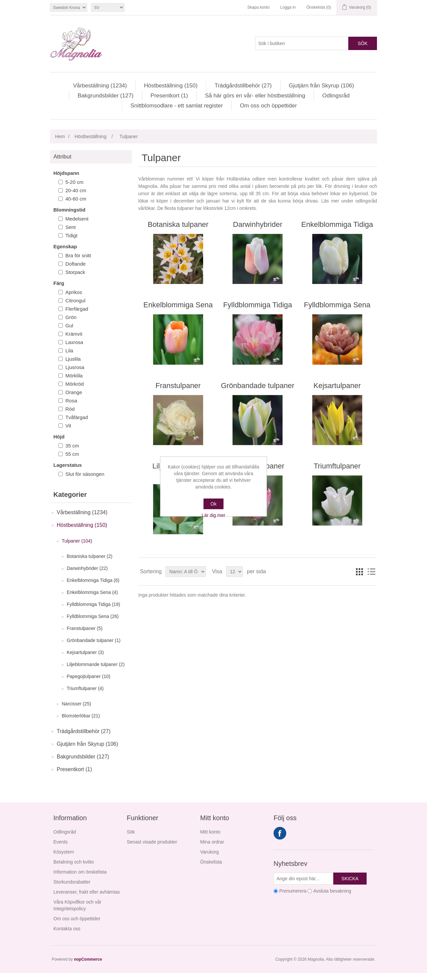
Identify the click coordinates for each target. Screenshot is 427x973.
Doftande (75, 264)
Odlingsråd (336, 95)
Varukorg (209, 852)
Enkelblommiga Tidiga (337, 224)
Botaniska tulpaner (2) (89, 556)
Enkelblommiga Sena (178, 305)
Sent (70, 227)
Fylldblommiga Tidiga (257, 305)
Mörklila (74, 375)
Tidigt (71, 235)
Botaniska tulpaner (178, 224)
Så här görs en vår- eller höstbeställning (255, 95)
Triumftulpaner (337, 466)
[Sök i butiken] (302, 43)
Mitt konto (210, 832)
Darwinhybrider (257, 224)
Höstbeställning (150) (171, 85)
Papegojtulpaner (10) (88, 676)
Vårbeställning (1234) (100, 85)
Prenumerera (293, 891)
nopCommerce (88, 959)
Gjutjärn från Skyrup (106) (321, 85)
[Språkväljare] (107, 7)
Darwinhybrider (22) (87, 568)
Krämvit (73, 334)
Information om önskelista (80, 872)
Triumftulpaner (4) (85, 688)
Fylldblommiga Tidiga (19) (93, 604)
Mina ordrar (212, 842)
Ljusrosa (74, 367)
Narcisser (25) (76, 703)
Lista (371, 571)
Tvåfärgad (76, 417)
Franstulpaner (178, 385)
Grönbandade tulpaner (257, 385)
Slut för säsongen (84, 474)
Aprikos (73, 292)
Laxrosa (74, 342)
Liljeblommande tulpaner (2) (96, 664)
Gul (69, 325)
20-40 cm (75, 190)
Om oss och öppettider (268, 105)
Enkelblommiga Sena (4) (92, 592)
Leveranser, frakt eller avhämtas (86, 892)
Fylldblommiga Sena (337, 305)
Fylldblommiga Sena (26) (93, 616)
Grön (70, 317)
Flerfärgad (76, 309)
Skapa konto (258, 7)
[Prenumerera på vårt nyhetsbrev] (304, 879)
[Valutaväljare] (68, 7)
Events (60, 842)
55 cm (72, 454)
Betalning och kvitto (73, 862)
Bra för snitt (78, 255)
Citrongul (75, 300)
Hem (60, 136)
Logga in (288, 7)
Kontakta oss (66, 928)
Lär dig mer (214, 515)
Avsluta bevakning (332, 891)
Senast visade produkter (152, 842)
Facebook (280, 833)
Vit (68, 425)
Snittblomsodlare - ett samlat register (176, 105)
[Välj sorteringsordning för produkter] (185, 571)
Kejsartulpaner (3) (85, 652)
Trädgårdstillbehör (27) (243, 85)
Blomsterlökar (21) (81, 715)
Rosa (71, 400)
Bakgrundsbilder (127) (105, 95)
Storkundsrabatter (71, 882)
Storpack (75, 272)
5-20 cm (74, 182)
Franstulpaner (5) (84, 628)
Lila (69, 350)
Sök (363, 43)
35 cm (72, 445)
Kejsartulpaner (337, 385)
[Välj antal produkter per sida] (234, 571)
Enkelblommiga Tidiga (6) (93, 580)
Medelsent (76, 219)
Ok (213, 504)
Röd (70, 409)
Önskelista (211, 862)
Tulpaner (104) (77, 541)
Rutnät (359, 571)
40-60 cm (75, 199)
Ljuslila (73, 359)
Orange (73, 392)
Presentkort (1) (169, 95)
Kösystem (63, 852)
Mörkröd (74, 384)
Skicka (349, 878)
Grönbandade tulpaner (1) (93, 640)
